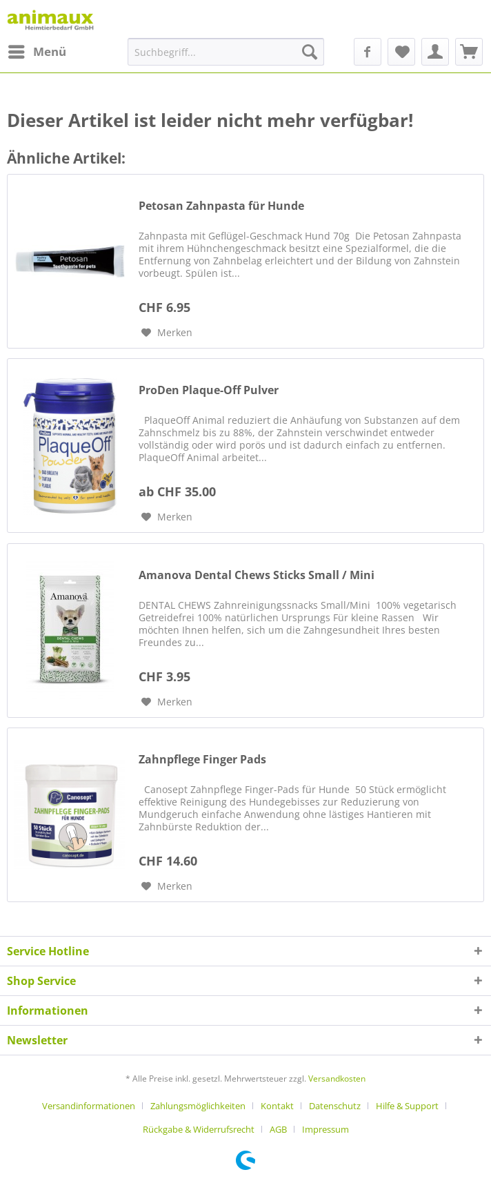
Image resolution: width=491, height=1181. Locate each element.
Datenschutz (335, 1106)
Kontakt (277, 1106)
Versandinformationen (88, 1106)
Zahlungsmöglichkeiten (198, 1106)
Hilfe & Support (407, 1106)
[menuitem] (36, 52)
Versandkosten (336, 1078)
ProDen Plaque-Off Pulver (209, 390)
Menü (37, 50)
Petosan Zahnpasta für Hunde (221, 206)
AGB (278, 1129)
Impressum (325, 1129)
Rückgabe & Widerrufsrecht (198, 1129)
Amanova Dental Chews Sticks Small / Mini (256, 575)
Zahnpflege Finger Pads (202, 759)
